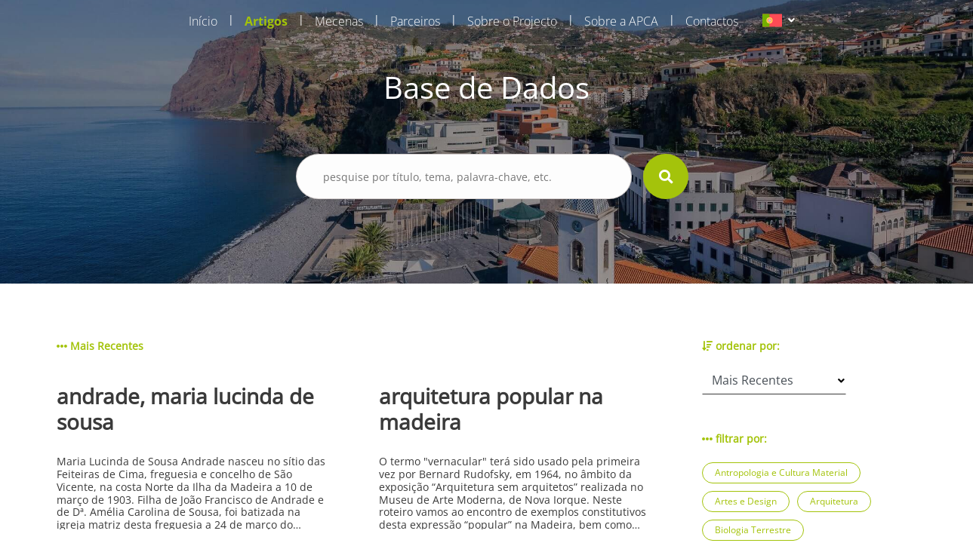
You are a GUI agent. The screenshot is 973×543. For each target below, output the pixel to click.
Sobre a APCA (621, 21)
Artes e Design (746, 501)
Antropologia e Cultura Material (781, 472)
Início (203, 21)
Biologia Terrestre (753, 529)
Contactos (711, 21)
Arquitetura (834, 501)
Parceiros (415, 21)
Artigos (266, 21)
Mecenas (339, 21)
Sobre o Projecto (512, 21)
